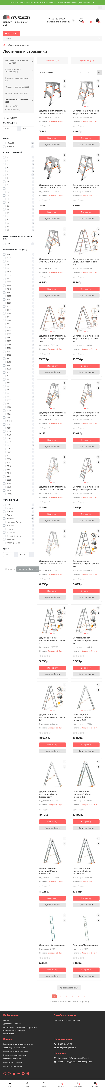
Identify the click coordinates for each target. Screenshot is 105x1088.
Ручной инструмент (13, 1062)
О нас (6, 1020)
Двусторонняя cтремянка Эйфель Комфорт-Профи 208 (52, 339)
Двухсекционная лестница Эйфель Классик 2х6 (82, 794)
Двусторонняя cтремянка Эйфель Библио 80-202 (52, 186)
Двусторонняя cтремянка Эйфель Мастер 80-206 (52, 562)
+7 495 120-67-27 (56, 18)
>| (84, 996)
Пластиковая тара (12, 1059)
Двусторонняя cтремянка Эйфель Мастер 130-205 (86, 414)
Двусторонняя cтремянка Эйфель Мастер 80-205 (86, 488)
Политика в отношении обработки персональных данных (20, 1028)
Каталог (7, 1039)
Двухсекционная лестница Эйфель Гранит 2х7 (52, 640)
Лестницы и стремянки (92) (19, 101)
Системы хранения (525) (19, 87)
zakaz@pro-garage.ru (59, 21)
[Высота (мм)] (10, 128)
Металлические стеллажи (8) (19, 70)
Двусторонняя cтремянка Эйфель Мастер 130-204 (52, 414)
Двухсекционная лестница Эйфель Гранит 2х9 (52, 717)
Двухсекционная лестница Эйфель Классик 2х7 (48, 871)
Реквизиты (8, 1034)
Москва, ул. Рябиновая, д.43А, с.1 (73, 1058)
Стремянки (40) (12, 110)
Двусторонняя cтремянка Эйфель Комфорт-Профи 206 (86, 262)
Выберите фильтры (28, 569)
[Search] (52, 38)
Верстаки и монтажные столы (18, 1044)
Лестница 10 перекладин (52, 945)
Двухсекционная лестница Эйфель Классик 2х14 (48, 794)
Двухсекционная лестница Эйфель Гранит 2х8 (86, 640)
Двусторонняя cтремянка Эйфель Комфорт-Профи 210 (86, 339)
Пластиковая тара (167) (19, 93)
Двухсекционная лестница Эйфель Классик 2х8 (82, 871)
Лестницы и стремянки (14, 1048)
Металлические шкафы (14, 1055)
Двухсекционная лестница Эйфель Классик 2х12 (82, 717)
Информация (11, 1015)
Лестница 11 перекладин (85, 945)
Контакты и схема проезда (67, 1020)
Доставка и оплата (12, 1024)
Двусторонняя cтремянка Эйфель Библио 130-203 (86, 112)
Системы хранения (12, 1066)
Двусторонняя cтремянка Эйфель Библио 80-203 (86, 186)
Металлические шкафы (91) (19, 79)
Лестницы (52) (11, 106)
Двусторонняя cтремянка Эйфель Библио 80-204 (52, 260)
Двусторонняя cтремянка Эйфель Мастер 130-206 (52, 488)
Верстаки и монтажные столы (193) (19, 61)
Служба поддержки (65, 1015)
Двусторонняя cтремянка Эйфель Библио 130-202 (52, 112)
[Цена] (8, 554)
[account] (100, 7)
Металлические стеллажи (16, 1051)
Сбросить (10, 569)
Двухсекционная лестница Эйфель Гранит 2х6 (86, 564)
